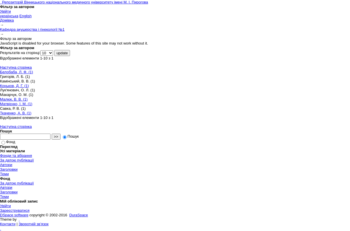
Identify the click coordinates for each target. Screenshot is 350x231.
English (26, 16)
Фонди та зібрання (16, 155)
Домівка (7, 20)
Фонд (8, 142)
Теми (4, 174)
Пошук (71, 136)
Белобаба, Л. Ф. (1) (16, 72)
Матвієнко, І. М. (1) (16, 104)
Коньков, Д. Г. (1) (14, 86)
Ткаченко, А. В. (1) (15, 113)
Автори (6, 165)
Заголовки (9, 169)
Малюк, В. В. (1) (14, 99)
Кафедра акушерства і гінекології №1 (32, 29)
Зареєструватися (15, 210)
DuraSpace (78, 215)
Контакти (7, 224)
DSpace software (14, 215)
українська (9, 16)
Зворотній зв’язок (33, 224)
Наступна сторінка (16, 67)
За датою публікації (17, 160)
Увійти (5, 11)
